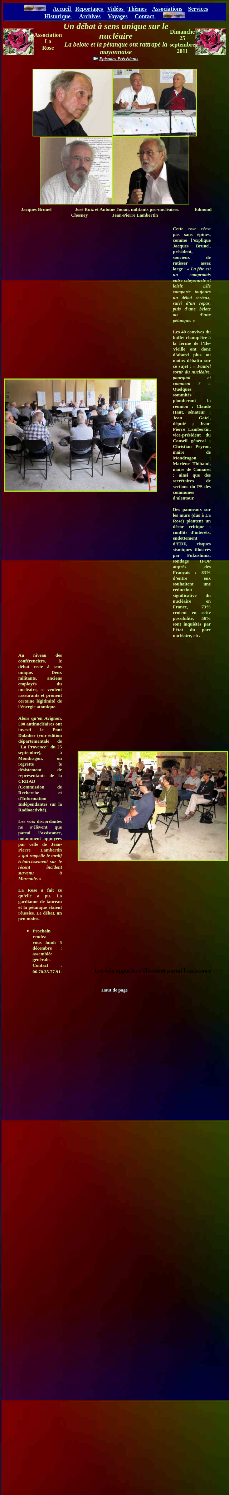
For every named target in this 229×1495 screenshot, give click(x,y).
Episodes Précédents (118, 58)
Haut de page (114, 990)
